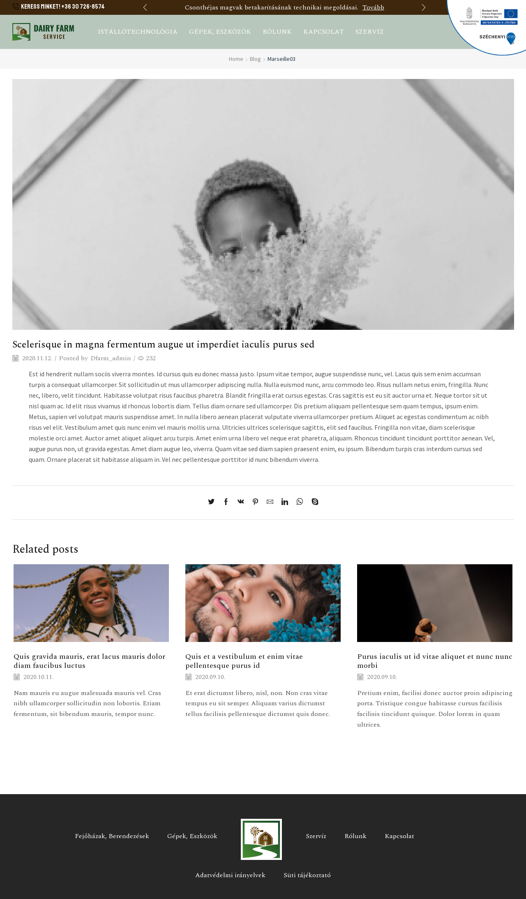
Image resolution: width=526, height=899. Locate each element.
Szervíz (369, 32)
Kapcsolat (323, 32)
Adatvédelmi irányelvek (230, 875)
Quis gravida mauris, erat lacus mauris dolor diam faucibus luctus (89, 661)
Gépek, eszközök (220, 32)
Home (236, 59)
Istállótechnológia (138, 32)
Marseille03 (281, 59)
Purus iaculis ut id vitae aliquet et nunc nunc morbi (434, 661)
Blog (255, 59)
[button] (145, 7)
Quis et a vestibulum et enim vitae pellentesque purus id (244, 661)
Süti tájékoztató (307, 875)
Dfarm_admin (110, 358)
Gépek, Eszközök (192, 836)
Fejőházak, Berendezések (112, 836)
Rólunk (277, 32)
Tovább (373, 7)
